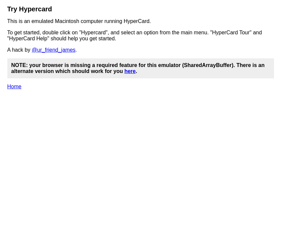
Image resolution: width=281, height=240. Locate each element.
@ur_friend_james (53, 50)
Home (14, 86)
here (130, 71)
